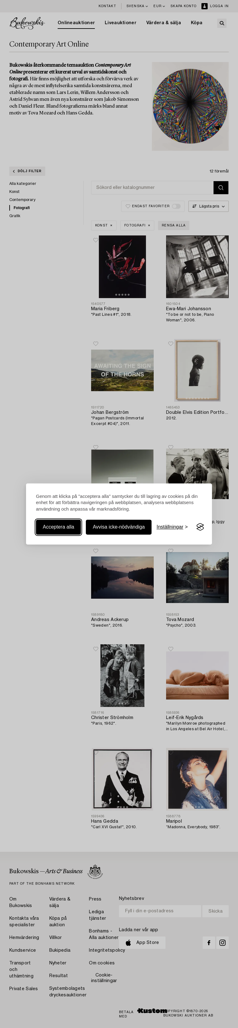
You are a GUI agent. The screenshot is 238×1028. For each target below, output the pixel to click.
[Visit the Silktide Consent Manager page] (200, 527)
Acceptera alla (58, 527)
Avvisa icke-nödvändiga (119, 527)
